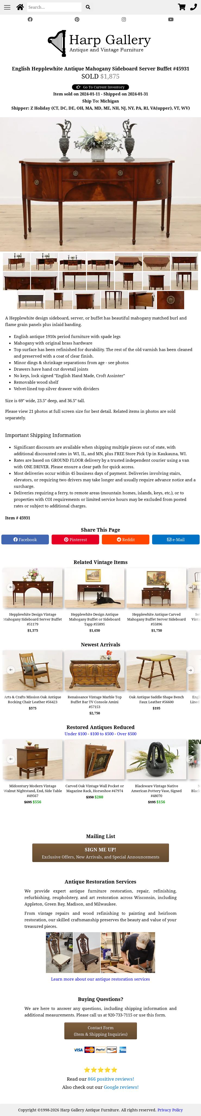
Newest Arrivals (100, 644)
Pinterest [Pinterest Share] (75, 539)
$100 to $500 (102, 733)
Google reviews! (121, 1087)
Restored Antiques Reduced (101, 727)
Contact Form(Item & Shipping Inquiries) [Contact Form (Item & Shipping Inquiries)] (100, 1031)
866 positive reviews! (111, 1079)
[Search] (54, 7)
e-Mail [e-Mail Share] (176, 539)
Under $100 (76, 733)
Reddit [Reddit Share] (126, 539)
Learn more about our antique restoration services (100, 979)
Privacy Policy (170, 1109)
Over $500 (126, 733)
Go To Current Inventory (100, 87)
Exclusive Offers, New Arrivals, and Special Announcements (100, 853)
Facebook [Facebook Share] (25, 539)
